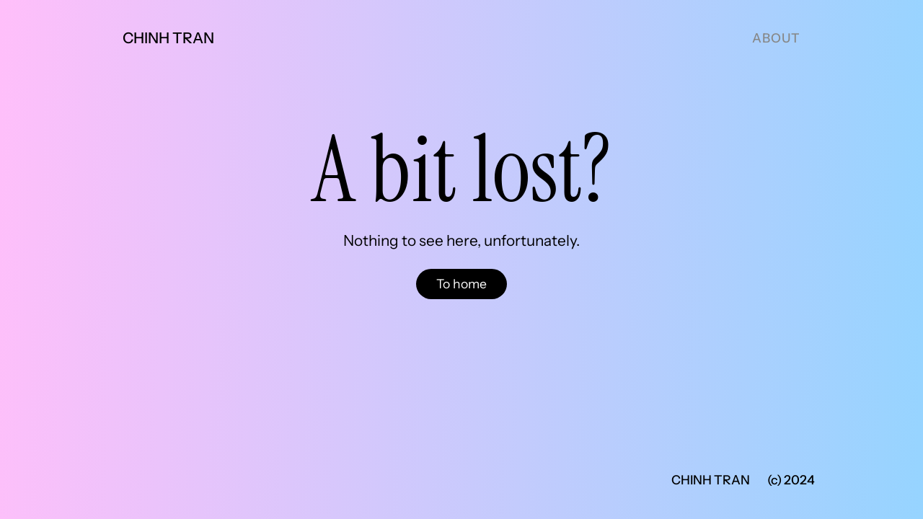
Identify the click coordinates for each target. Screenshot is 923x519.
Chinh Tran (168, 38)
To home (461, 283)
